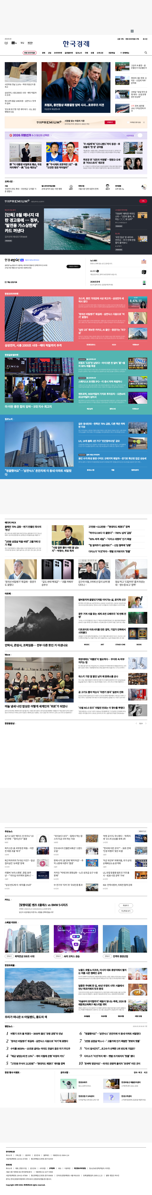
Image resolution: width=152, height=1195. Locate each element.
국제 (86, 53)
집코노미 (79, 53)
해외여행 (121, 1016)
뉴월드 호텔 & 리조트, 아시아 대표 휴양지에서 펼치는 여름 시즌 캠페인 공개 (102, 971)
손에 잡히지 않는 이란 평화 (52, 188)
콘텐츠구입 (23, 1168)
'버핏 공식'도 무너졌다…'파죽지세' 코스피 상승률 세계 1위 (117, 837)
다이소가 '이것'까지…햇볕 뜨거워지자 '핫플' (109, 551)
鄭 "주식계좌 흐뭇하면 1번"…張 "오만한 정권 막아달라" (61, 166)
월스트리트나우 (87, 359)
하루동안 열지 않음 (135, 122)
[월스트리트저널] (22, 42)
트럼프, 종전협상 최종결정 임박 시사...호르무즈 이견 (74, 105)
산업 (49, 53)
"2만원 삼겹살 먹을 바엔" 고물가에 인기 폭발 (22, 543)
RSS (59, 1168)
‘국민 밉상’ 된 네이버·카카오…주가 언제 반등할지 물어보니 (125, 240)
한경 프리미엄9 (29, 53)
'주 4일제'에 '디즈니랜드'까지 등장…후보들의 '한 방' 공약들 (101, 145)
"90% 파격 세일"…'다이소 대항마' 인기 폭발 (110, 539)
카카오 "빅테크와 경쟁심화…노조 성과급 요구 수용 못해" (76, 874)
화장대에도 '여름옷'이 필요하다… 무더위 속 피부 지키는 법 (101, 660)
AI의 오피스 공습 (66, 956)
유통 (92, 53)
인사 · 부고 (138, 1072)
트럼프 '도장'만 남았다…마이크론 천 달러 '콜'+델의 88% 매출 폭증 (101, 364)
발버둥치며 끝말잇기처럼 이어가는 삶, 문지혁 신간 (102, 599)
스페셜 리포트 (11, 922)
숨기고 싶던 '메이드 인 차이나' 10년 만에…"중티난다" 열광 (19, 837)
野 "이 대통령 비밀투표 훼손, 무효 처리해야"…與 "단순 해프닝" (26, 166)
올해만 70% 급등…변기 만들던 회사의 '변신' (23, 528)
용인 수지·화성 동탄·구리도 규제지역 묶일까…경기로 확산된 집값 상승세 (112, 458)
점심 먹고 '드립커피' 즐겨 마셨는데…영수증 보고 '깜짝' (130, 583)
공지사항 (64, 1072)
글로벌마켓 (69, 53)
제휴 (16, 1168)
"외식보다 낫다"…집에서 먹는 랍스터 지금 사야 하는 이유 (68, 837)
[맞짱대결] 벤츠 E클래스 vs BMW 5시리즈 (43, 905)
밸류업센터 (135, 470)
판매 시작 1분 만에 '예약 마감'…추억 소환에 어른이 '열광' (68, 862)
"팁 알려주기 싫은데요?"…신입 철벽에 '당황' (110, 545)
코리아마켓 (58, 53)
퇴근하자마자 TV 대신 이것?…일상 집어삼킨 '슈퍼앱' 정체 (20, 862)
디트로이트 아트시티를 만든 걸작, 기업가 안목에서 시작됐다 (102, 631)
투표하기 (126, 905)
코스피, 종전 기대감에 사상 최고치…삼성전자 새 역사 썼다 (101, 300)
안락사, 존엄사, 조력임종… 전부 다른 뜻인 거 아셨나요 (36, 645)
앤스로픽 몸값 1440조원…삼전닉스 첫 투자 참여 (20, 102)
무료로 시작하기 (73, 266)
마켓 (136, 344)
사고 (145, 1072)
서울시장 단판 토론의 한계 (88, 188)
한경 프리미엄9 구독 (132, 39)
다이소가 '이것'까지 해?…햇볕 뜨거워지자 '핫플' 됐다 (109, 1056)
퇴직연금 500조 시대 (19, 956)
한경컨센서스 (91, 344)
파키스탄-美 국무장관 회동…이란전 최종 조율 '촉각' (19, 850)
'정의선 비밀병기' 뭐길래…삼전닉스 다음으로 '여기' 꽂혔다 (101, 316)
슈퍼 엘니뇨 (119, 188)
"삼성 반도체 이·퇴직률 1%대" (18, 884)
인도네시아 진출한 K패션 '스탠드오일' (68, 850)
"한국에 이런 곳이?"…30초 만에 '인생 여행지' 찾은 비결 (117, 850)
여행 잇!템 (138, 1016)
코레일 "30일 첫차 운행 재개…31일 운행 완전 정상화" (139, 94)
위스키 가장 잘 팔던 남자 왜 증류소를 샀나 (98, 676)
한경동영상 (9, 723)
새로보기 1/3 (142, 831)
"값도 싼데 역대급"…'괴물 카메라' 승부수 (57, 583)
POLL (7, 899)
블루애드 (46, 1155)
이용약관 (67, 1168)
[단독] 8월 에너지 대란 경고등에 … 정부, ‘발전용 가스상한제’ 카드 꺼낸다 (22, 222)
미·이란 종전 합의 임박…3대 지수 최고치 (28, 406)
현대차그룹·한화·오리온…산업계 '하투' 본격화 (139, 80)
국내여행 (104, 1016)
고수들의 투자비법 (121, 210)
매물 (112, 470)
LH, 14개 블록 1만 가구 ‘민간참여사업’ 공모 (99, 441)
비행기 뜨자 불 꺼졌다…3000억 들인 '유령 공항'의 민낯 (36, 1033)
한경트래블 (9, 965)
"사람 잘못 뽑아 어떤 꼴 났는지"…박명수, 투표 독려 (65, 549)
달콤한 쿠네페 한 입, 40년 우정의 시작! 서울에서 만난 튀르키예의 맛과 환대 (101, 987)
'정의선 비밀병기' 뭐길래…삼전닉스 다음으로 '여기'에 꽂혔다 (39, 1041)
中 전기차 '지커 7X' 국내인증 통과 (68, 884)
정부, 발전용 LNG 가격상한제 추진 (138, 108)
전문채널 (112, 53)
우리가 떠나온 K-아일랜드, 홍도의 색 (26, 1017)
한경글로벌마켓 (11, 354)
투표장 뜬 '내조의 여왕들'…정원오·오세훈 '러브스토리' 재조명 (101, 161)
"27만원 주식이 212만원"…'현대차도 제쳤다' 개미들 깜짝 (37, 1063)
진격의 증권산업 (115, 956)
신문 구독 (120, 39)
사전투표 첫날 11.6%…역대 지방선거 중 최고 (20, 85)
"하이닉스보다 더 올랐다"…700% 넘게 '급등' (110, 533)
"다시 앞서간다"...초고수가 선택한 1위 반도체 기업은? (109, 1048)
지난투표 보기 (125, 911)
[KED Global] (30, 42)
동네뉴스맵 (90, 470)
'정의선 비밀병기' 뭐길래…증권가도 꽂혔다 (20, 583)
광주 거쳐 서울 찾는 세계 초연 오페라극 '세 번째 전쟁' (102, 615)
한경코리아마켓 (11, 293)
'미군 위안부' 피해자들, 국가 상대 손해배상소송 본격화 (117, 862)
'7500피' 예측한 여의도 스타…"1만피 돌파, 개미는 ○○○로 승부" (125, 216)
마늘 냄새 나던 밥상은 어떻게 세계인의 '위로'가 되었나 (36, 706)
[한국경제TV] (14, 42)
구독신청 (18, 1155)
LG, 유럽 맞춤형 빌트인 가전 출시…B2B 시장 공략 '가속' (116, 874)
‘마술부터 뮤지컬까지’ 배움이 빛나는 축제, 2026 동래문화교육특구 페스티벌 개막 (102, 1003)
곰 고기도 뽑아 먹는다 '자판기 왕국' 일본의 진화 (100, 692)
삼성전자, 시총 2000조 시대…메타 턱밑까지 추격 (20, 94)
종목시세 (113, 409)
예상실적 (90, 409)
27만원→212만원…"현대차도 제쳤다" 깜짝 (109, 526)
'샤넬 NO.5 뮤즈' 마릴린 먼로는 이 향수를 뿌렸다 (101, 707)
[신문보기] (6, 42)
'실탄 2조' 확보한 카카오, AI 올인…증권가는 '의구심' (101, 331)
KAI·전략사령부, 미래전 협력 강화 (117, 884)
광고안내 (37, 1155)
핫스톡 (117, 233)
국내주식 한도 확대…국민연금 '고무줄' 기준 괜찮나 (20, 190)
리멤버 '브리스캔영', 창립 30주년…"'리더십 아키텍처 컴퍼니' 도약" (19, 875)
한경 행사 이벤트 (12, 1072)
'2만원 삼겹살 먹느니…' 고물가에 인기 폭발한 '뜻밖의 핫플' (112, 1041)
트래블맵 (87, 1016)
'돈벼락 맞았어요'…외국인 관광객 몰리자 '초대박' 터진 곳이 (112, 1063)
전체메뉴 (126, 53)
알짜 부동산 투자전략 (88, 455)
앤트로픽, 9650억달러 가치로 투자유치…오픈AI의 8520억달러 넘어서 (101, 395)
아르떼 (8, 593)
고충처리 (28, 1155)
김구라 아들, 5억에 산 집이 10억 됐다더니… (94, 583)
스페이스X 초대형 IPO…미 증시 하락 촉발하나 (100, 381)
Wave (7, 654)
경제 (43, 53)
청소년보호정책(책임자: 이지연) (99, 1168)
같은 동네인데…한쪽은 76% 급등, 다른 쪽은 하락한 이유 (101, 425)
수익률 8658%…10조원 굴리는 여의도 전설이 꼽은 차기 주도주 (40, 1048)
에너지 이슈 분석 (10, 210)
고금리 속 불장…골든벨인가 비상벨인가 (139, 66)
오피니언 (100, 53)
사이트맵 (42, 1168)
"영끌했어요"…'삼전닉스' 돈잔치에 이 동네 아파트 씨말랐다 (38, 472)
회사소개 (9, 1155)
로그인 (145, 39)
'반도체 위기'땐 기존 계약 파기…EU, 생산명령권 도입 (20, 110)
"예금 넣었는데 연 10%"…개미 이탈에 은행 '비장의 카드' (37, 1056)
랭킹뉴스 (9, 1026)
